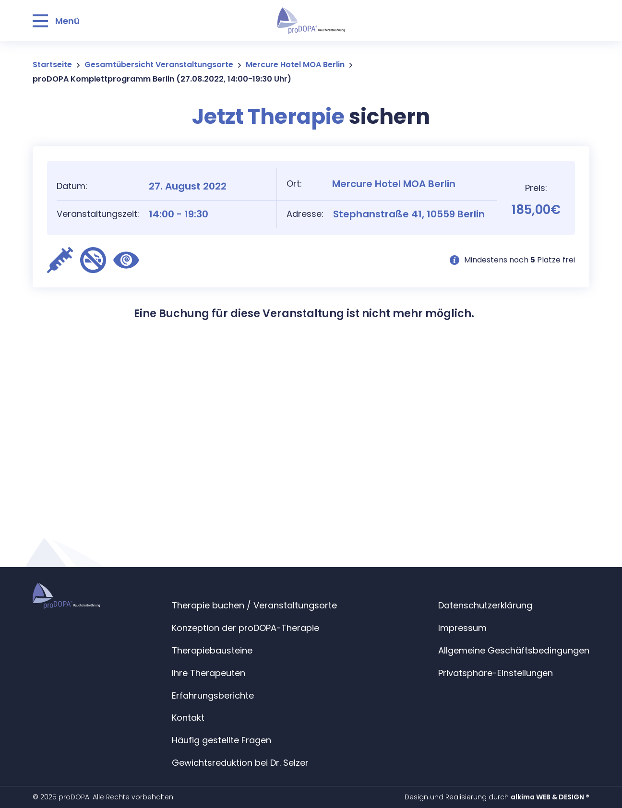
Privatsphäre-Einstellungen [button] (495, 673)
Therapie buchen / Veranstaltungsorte (254, 605)
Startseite (52, 64)
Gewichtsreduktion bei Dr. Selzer (240, 763)
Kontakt (188, 718)
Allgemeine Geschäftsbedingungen (513, 650)
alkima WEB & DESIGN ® (550, 797)
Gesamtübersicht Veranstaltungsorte (158, 64)
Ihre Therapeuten (208, 673)
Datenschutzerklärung (485, 605)
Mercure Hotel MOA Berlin (295, 64)
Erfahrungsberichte (213, 695)
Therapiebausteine (212, 650)
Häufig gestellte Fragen (221, 740)
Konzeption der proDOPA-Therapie (245, 628)
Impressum (462, 628)
